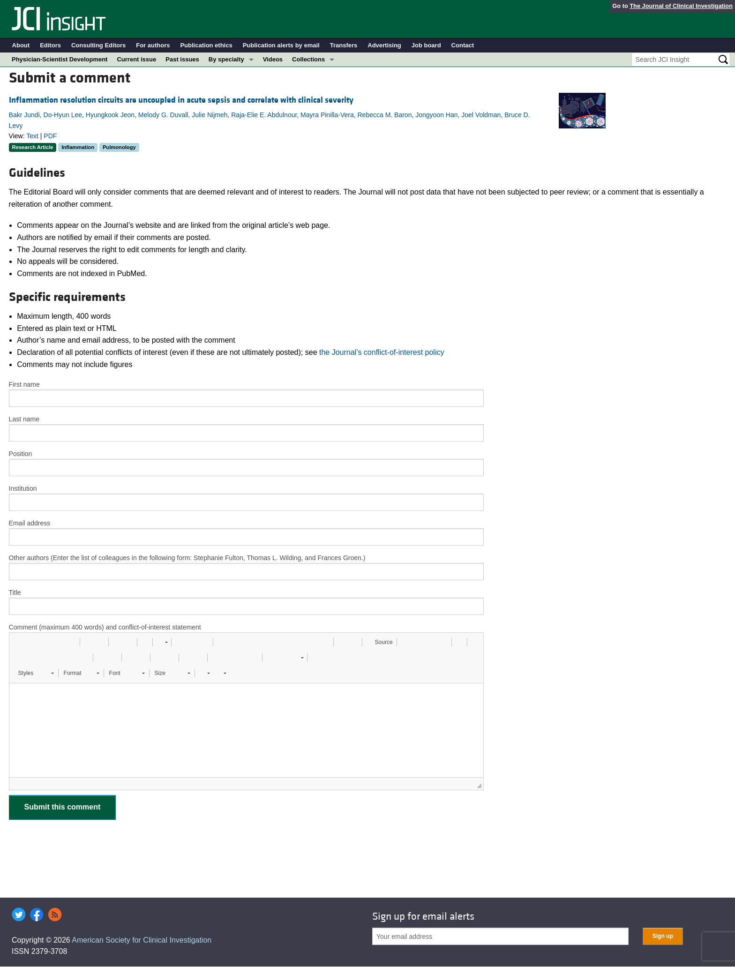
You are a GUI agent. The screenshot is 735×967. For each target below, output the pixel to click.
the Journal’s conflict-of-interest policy (381, 352)
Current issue (136, 59)
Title (15, 592)
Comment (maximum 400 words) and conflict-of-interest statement (105, 627)
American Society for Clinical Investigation (141, 940)
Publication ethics (206, 45)
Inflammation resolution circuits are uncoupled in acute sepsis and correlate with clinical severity (181, 100)
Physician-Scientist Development (59, 59)
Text (32, 136)
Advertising (384, 45)
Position (20, 453)
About (21, 45)
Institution (23, 488)
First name (24, 384)
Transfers (344, 45)
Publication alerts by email (281, 45)
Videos (273, 59)
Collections (308, 59)
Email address (30, 523)
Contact (462, 45)
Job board (426, 45)
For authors (153, 45)
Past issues (182, 59)
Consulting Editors (98, 45)
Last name (24, 419)
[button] (19, 642)
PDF (50, 136)
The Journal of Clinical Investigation (681, 5)
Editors (50, 45)
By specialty (226, 59)
